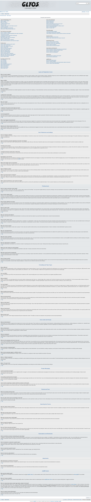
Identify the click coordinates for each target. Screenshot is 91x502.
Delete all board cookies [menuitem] (78, 499)
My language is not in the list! (5, 36)
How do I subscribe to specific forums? (52, 51)
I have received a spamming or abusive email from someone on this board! (58, 33)
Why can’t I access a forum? (5, 50)
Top (2, 77)
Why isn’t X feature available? (51, 61)
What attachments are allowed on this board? (53, 55)
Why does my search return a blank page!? (53, 43)
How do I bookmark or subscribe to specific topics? (54, 50)
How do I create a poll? (4, 47)
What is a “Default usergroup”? (51, 26)
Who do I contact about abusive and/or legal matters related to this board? (58, 62)
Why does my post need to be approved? (7, 55)
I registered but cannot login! (5, 23)
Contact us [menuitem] (66, 499)
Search (87, 3)
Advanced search (88, 3)
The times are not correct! (5, 34)
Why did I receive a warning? (5, 52)
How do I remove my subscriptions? (52, 52)
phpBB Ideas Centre (48, 479)
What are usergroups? (50, 22)
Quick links (3, 11)
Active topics (9, 15)
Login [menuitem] (88, 11)
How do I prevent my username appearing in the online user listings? (12, 33)
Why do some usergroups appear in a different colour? (55, 25)
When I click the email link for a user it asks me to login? (10, 40)
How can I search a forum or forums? (52, 41)
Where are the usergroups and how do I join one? (54, 23)
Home (3, 13)
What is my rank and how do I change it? (7, 39)
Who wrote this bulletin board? (51, 60)
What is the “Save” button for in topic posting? (8, 54)
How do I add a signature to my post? (7, 46)
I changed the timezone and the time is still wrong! (9, 35)
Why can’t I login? (3, 24)
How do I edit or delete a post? (6, 45)
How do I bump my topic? (5, 56)
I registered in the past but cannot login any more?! (9, 25)
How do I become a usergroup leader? (52, 24)
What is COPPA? (3, 21)
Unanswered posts (3, 15)
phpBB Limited (30, 474)
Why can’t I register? (4, 22)
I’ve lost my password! (4, 26)
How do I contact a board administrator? (52, 63)
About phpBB (76, 474)
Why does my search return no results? (52, 42)
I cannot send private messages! (51, 31)
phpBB (35, 501)
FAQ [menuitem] (7, 11)
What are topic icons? (4, 68)
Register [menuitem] (84, 11)
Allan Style (52, 501)
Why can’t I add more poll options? (6, 48)
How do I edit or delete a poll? (5, 49)
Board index (7, 13)
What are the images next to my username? (8, 37)
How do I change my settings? (5, 32)
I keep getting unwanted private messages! (53, 32)
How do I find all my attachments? (51, 56)
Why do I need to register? (5, 20)
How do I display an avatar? (5, 38)
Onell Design (56, 501)
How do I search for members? (51, 44)
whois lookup (73, 484)
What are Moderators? (50, 21)
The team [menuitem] (70, 499)
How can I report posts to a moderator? (7, 53)
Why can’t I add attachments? (5, 51)
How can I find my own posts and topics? (53, 45)
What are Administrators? (50, 20)
